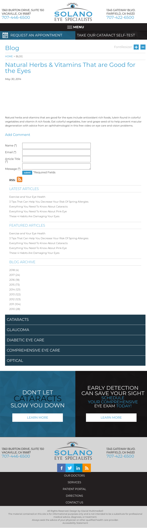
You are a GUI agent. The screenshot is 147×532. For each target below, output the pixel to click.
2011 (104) (15, 304)
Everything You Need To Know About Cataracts (38, 206)
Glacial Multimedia (91, 510)
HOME (9, 56)
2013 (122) (15, 294)
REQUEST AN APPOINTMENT (36, 35)
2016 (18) (14, 279)
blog (86, 468)
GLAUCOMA (18, 330)
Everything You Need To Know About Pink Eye (38, 211)
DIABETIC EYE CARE (25, 340)
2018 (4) (14, 270)
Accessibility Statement (75, 523)
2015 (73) (14, 284)
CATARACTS (18, 319)
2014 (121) (14, 289)
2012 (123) (15, 299)
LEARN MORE (37, 417)
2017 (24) (14, 274)
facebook (61, 468)
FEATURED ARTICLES (27, 225)
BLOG (19, 56)
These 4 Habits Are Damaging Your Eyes (34, 216)
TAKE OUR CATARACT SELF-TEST (106, 35)
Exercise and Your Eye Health (27, 196)
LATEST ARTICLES (24, 189)
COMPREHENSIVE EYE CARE (33, 350)
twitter (70, 468)
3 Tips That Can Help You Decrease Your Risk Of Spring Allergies (48, 201)
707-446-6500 (16, 17)
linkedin (78, 468)
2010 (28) (14, 309)
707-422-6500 (120, 17)
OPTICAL (15, 360)
